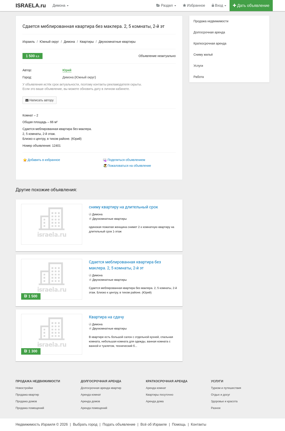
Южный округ (49, 41)
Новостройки (24, 388)
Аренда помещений (94, 408)
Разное (216, 408)
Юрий (67, 70)
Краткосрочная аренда (209, 43)
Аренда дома (155, 401)
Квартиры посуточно (159, 394)
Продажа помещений (30, 408)
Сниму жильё (203, 54)
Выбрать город (85, 424)
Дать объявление (251, 5)
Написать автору (39, 100)
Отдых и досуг (220, 394)
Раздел (166, 5)
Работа (198, 77)
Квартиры (87, 41)
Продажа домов (26, 401)
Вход (219, 5)
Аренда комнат (91, 394)
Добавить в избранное (44, 160)
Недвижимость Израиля (35, 424)
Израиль (28, 41)
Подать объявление (119, 424)
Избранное (194, 5)
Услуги (198, 65)
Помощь (179, 424)
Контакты (198, 424)
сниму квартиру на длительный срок (123, 207)
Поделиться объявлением (126, 160)
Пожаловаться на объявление (129, 165)
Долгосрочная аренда (209, 32)
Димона (61, 5)
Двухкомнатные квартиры (117, 41)
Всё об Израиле (153, 424)
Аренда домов (90, 401)
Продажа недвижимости (210, 21)
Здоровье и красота (224, 401)
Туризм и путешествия (226, 388)
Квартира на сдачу (106, 317)
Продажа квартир (27, 394)
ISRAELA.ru (31, 5)
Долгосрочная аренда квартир (101, 388)
